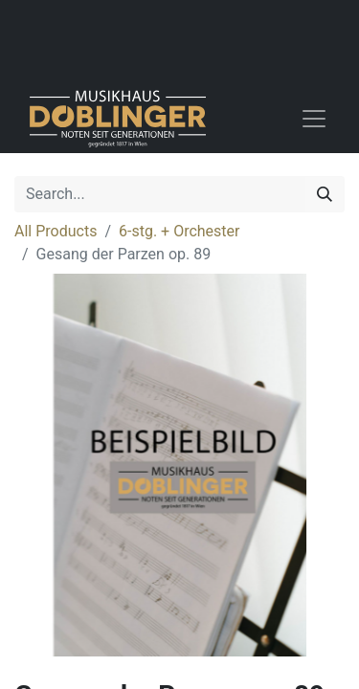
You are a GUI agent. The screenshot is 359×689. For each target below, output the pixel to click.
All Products (55, 231)
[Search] (324, 194)
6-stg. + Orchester (179, 231)
